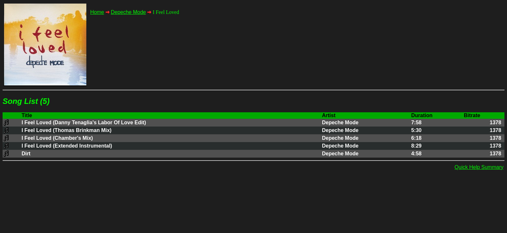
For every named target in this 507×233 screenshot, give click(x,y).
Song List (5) (26, 101)
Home (97, 12)
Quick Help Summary (479, 167)
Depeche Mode (128, 12)
